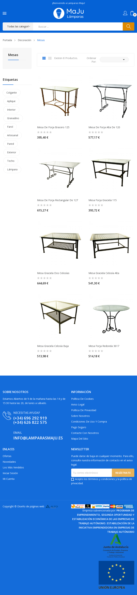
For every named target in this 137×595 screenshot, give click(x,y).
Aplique (11, 101)
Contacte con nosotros (85, 433)
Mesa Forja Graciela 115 (102, 200)
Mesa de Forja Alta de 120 (104, 127)
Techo (10, 161)
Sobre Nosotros (80, 416)
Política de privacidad (83, 410)
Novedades (9, 461)
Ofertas (7, 456)
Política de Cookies (82, 398)
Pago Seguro (78, 427)
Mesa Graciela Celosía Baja (53, 346)
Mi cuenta (8, 478)
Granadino (13, 118)
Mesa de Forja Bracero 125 (53, 127)
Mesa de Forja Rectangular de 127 (57, 200)
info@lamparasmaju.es (38, 437)
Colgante (11, 92)
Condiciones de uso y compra (89, 421)
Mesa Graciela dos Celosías (53, 273)
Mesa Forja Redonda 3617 (103, 346)
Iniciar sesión (10, 473)
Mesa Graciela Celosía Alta (103, 273)
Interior (11, 109)
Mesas (13, 55)
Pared (10, 143)
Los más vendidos (13, 467)
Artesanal (12, 135)
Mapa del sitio (79, 438)
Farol (10, 126)
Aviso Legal (77, 404)
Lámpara (12, 169)
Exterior (11, 152)
